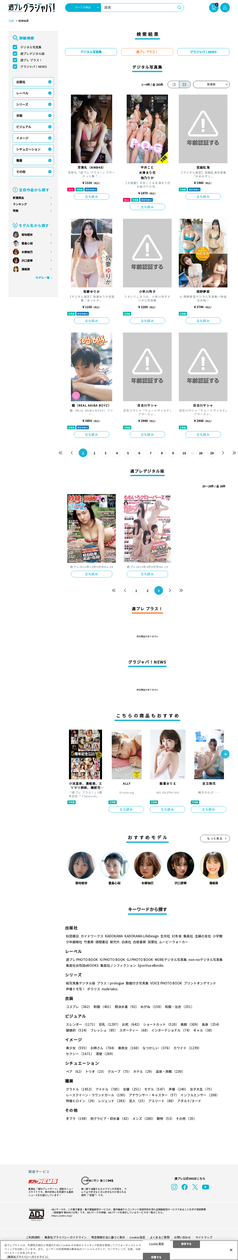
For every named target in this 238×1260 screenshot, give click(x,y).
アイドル (108, 1089)
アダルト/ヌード (189, 1100)
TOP (11, 21)
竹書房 (89, 942)
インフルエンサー (199, 1095)
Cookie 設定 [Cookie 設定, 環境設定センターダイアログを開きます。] (156, 1243)
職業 (19, 160)
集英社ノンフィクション (118, 965)
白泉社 (126, 942)
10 (184, 453)
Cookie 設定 (137, 1237)
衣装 (19, 115)
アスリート (162, 1100)
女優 (132, 1089)
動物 (165, 1118)
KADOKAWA (114, 936)
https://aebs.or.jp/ (61, 1215)
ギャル (203, 1030)
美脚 (190, 1024)
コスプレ (79, 1006)
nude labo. (110, 989)
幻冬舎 (177, 936)
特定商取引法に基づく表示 (108, 1237)
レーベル (22, 93)
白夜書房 (139, 942)
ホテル (143, 1071)
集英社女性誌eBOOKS (82, 965)
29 (212, 453)
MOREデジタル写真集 (171, 959)
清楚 (105, 1053)
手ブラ (77, 1118)
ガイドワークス (92, 936)
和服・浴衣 (179, 1006)
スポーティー (134, 1030)
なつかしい (157, 1048)
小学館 (217, 936)
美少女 (77, 1048)
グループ (119, 1071)
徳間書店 (101, 942)
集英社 (188, 936)
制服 (103, 1006)
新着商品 (18, 198)
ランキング (20, 204)
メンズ (143, 1118)
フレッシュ (104, 1030)
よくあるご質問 (159, 1237)
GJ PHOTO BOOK (140, 959)
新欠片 (115, 942)
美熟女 (129, 1048)
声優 (178, 1089)
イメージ (22, 138)
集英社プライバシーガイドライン (66, 1237)
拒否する (186, 1243)
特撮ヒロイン (81, 1100)
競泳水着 (127, 1006)
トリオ (95, 1071)
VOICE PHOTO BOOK (166, 983)
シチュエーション (28, 149)
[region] (119, 1250)
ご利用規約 (33, 1237)
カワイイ (187, 1048)
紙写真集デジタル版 (80, 983)
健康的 (77, 1030)
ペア (74, 1071)
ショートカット (161, 1024)
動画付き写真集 (137, 983)
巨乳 (109, 1024)
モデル (155, 1089)
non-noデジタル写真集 (205, 959)
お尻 (131, 1024)
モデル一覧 (42, 278)
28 (200, 453)
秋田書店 (72, 936)
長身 (211, 1024)
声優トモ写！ (75, 989)
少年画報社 (74, 942)
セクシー (80, 1053)
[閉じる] (231, 1250)
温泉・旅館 (170, 1071)
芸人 (138, 1100)
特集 (15, 211)
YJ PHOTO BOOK (112, 959)
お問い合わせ (182, 1237)
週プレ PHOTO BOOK (82, 959)
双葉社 (152, 942)
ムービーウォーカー (173, 942)
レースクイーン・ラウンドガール (96, 1095)
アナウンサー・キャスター (154, 1095)
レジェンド (112, 1100)
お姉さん (103, 1048)
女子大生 (202, 1089)
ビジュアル (23, 127)
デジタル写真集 (31, 47)
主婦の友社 (203, 936)
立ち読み (91, 196)
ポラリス (93, 989)
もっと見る (215, 838)
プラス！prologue (110, 983)
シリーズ (22, 104)
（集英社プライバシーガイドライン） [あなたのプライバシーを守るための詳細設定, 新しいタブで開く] (27, 1256)
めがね (152, 1006)
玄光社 (165, 936)
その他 (20, 172)
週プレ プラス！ (31, 60)
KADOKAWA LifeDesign (142, 936)
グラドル (80, 1089)
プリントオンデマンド (200, 983)
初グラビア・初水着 (110, 1118)
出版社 (20, 82)
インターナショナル (171, 1030)
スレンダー (81, 1024)
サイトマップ (203, 1237)
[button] (225, 754)
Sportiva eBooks (150, 965)
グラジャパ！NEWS (33, 66)
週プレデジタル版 (32, 53)
